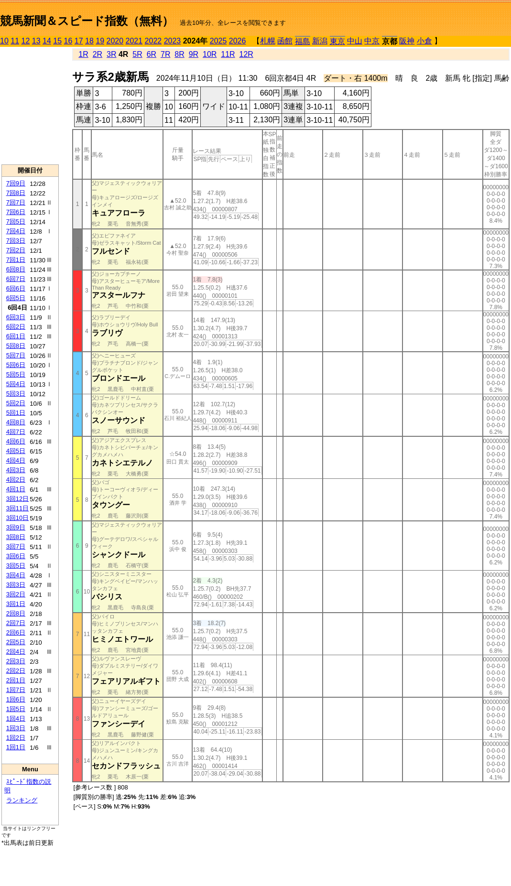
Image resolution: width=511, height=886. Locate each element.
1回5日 (15, 709)
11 (15, 41)
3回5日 (15, 565)
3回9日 (15, 527)
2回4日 (15, 651)
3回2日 (15, 594)
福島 (302, 41)
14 (47, 41)
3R (111, 54)
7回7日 (15, 202)
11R (228, 54)
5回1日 (15, 412)
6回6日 (15, 288)
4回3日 (15, 470)
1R (83, 54)
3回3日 (15, 584)
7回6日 (15, 212)
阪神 (406, 41)
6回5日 (15, 298)
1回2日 (15, 737)
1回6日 (15, 699)
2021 (134, 41)
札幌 (267, 41)
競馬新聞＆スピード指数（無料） (87, 20)
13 (36, 41)
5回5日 (15, 374)
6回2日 (15, 326)
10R (210, 54)
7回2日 (15, 250)
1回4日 (15, 718)
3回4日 (15, 575)
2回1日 (15, 680)
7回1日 (15, 259)
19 (100, 41)
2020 (115, 41)
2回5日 (15, 642)
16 (68, 41)
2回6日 (15, 632)
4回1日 (15, 489)
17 (79, 41)
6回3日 (15, 317)
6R (151, 54)
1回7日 (15, 689)
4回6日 (15, 441)
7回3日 (15, 240)
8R (179, 54)
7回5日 (15, 221)
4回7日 (15, 431)
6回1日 (15, 336)
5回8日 (15, 345)
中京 (372, 41)
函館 (285, 41)
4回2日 (15, 479)
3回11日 (17, 508)
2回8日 (15, 613)
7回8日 (15, 192)
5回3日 (15, 393)
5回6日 (15, 364)
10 (4, 41)
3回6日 (15, 556)
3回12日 (17, 498)
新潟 (319, 41)
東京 (337, 41)
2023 (172, 41)
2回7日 (15, 623)
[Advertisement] (30, 105)
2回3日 (15, 661)
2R (97, 54)
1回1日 (15, 747)
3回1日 (15, 603)
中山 (354, 41)
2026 (237, 41)
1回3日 (15, 728)
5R (137, 54)
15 (57, 41)
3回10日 (17, 517)
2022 (153, 41)
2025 (218, 41)
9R (193, 54)
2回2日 (15, 670)
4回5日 (15, 450)
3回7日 (15, 546)
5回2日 (15, 403)
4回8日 (15, 422)
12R (246, 54)
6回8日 (15, 269)
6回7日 (15, 278)
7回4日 (15, 231)
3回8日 (15, 536)
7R (165, 54)
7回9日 (15, 183)
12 (26, 41)
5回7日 (15, 355)
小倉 (424, 41)
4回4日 (15, 460)
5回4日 (15, 384)
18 (89, 41)
